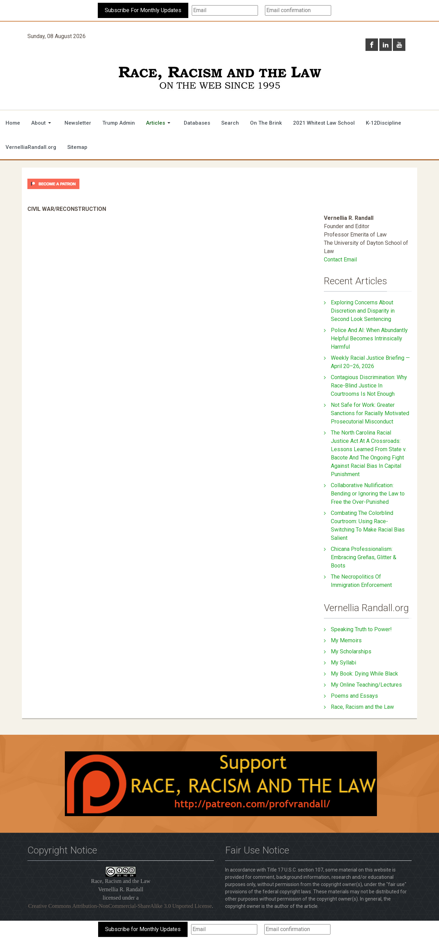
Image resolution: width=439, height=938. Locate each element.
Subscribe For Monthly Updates (143, 10)
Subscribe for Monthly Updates (143, 929)
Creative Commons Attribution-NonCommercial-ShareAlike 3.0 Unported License (120, 906)
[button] (42, 123)
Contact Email (340, 259)
